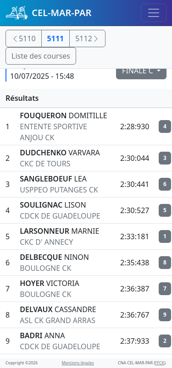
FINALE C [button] (138, 71)
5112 (87, 38)
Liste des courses (40, 56)
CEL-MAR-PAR (48, 13)
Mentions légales (78, 363)
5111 (55, 38)
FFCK (159, 363)
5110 (23, 38)
